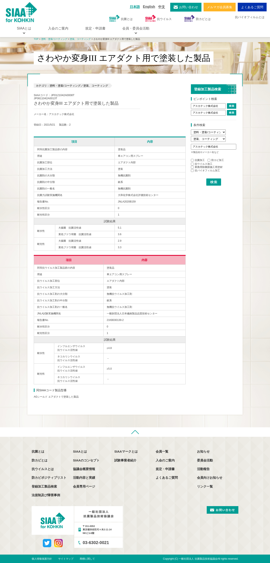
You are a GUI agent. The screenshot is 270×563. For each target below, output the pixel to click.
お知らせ (203, 451)
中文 (161, 7)
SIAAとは (80, 451)
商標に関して (87, 558)
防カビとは (197, 18)
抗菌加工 (198, 160)
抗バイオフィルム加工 (205, 170)
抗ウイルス (158, 18)
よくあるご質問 (252, 7)
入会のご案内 (58, 28)
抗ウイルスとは (43, 469)
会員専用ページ (84, 486)
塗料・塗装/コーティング (54, 39)
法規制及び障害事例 (46, 495)
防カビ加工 (216, 160)
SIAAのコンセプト (86, 460)
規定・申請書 (95, 28)
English (149, 6)
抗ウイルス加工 (201, 163)
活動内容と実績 (84, 477)
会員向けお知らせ (209, 477)
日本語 (135, 7)
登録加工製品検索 (44, 486)
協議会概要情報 (84, 469)
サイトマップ (65, 558)
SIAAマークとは (126, 451)
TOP (36, 39)
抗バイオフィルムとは (250, 17)
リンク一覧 (205, 486)
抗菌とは (121, 18)
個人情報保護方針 (42, 558)
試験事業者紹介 (125, 460)
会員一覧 (162, 451)
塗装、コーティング (80, 39)
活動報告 (203, 469)
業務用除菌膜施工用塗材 (207, 167)
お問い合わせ (188, 7)
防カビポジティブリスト (49, 477)
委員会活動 (205, 460)
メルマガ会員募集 (219, 7)
